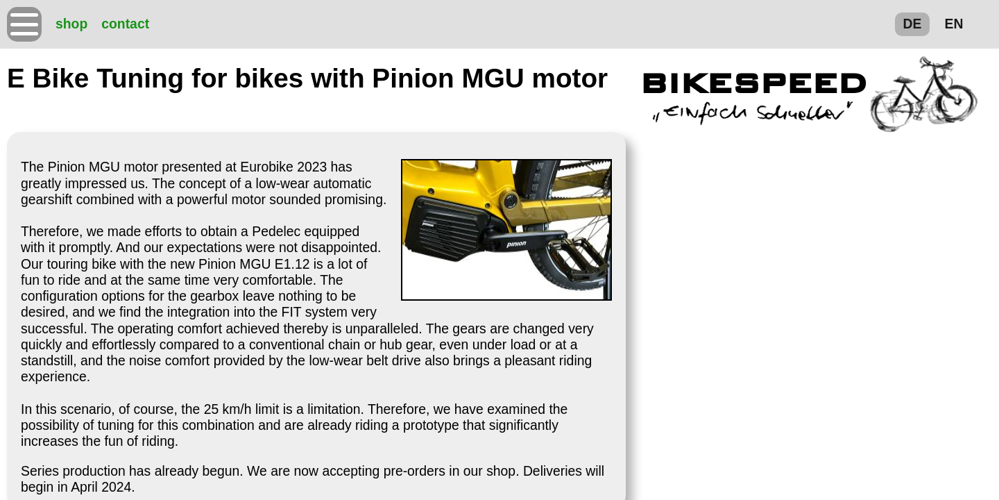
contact (125, 23)
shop (71, 23)
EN (954, 23)
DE (912, 23)
